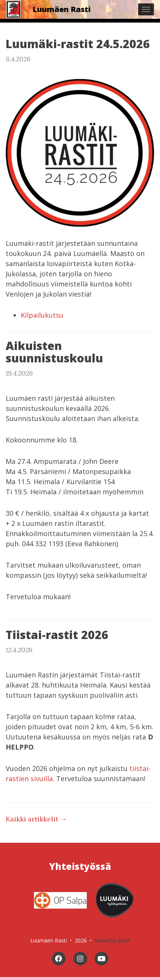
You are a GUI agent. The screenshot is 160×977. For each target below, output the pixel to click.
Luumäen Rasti (61, 9)
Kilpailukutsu (42, 315)
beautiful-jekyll (112, 940)
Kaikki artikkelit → (36, 819)
